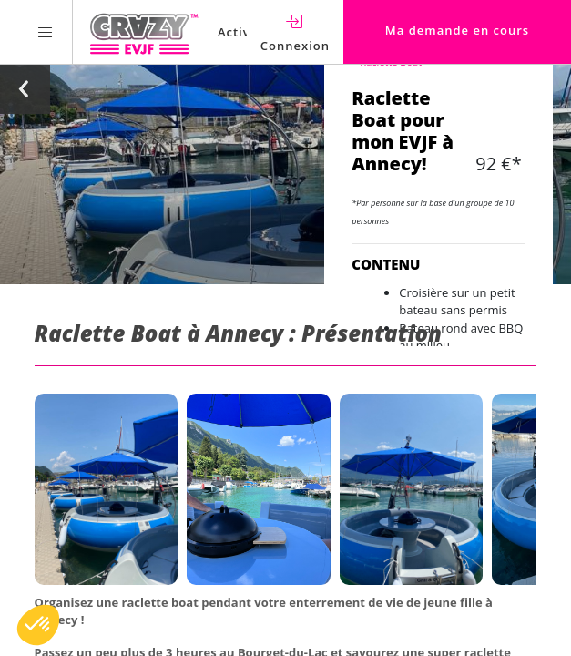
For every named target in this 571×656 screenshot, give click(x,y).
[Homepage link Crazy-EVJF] (143, 32)
